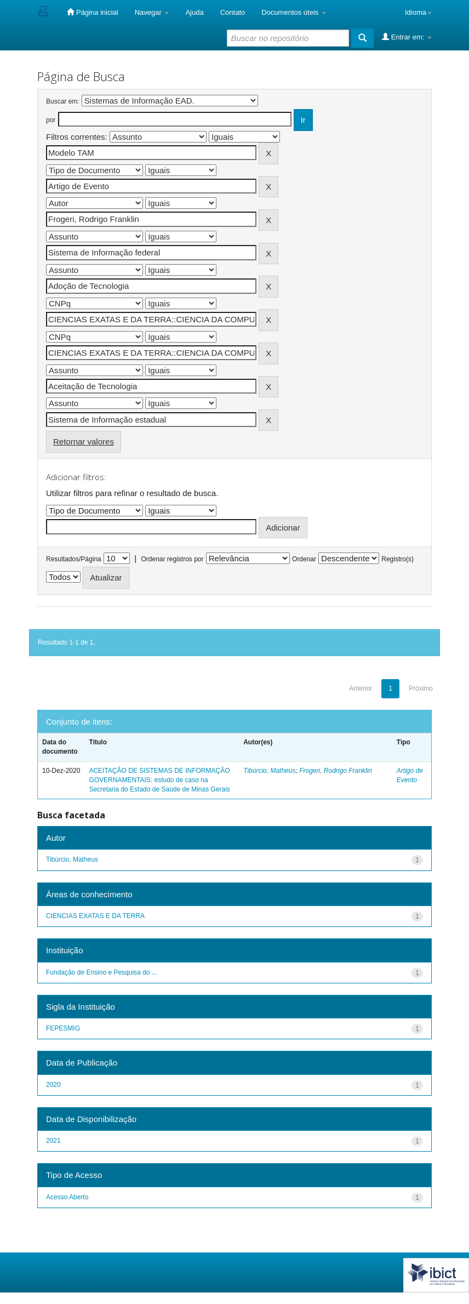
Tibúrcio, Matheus (269, 771)
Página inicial (92, 12)
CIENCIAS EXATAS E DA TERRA (95, 916)
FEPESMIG (63, 1028)
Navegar (152, 12)
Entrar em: (407, 36)
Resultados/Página (73, 559)
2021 (53, 1140)
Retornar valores (83, 441)
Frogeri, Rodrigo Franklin (335, 771)
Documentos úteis (293, 12)
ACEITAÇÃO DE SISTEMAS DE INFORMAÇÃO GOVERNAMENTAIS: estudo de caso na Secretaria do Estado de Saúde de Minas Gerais (159, 780)
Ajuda (194, 12)
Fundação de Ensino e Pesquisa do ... (101, 972)
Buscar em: (62, 101)
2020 (53, 1085)
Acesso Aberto (67, 1197)
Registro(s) (397, 559)
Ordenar (304, 559)
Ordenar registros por (172, 559)
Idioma (418, 12)
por (50, 120)
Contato (232, 12)
